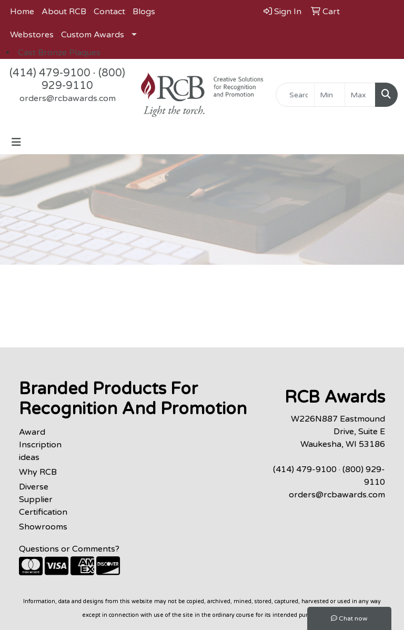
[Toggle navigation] (16, 142)
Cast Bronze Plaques (59, 52)
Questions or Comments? (69, 549)
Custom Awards (92, 34)
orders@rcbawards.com (67, 98)
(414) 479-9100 (49, 73)
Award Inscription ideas (40, 445)
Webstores (32, 34)
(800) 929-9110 (83, 79)
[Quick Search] (295, 95)
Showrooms (43, 527)
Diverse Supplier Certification (43, 499)
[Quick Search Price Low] (329, 95)
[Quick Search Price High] (360, 95)
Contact (109, 11)
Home (22, 11)
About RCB (64, 11)
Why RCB (38, 472)
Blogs (144, 11)
